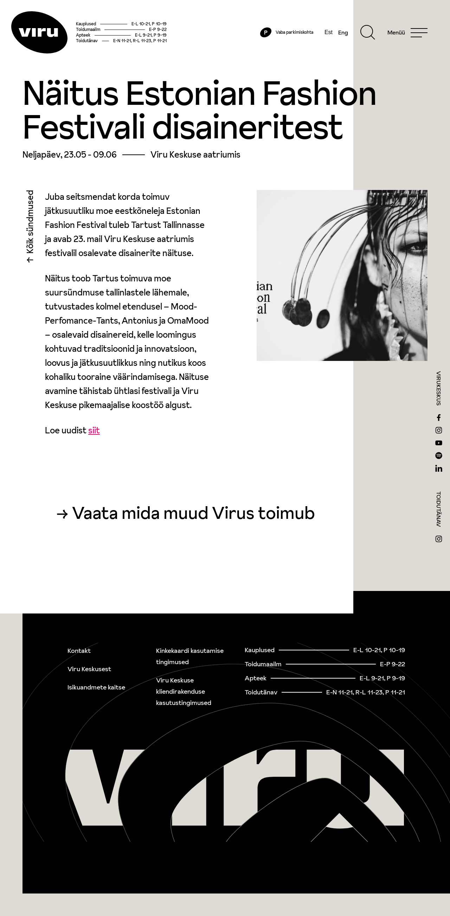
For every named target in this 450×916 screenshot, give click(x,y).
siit (94, 430)
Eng (343, 32)
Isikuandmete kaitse (96, 687)
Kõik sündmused (30, 223)
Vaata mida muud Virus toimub (193, 512)
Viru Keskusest (89, 668)
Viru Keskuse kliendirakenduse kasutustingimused (183, 691)
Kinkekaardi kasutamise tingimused (190, 656)
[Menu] (407, 32)
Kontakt (79, 650)
